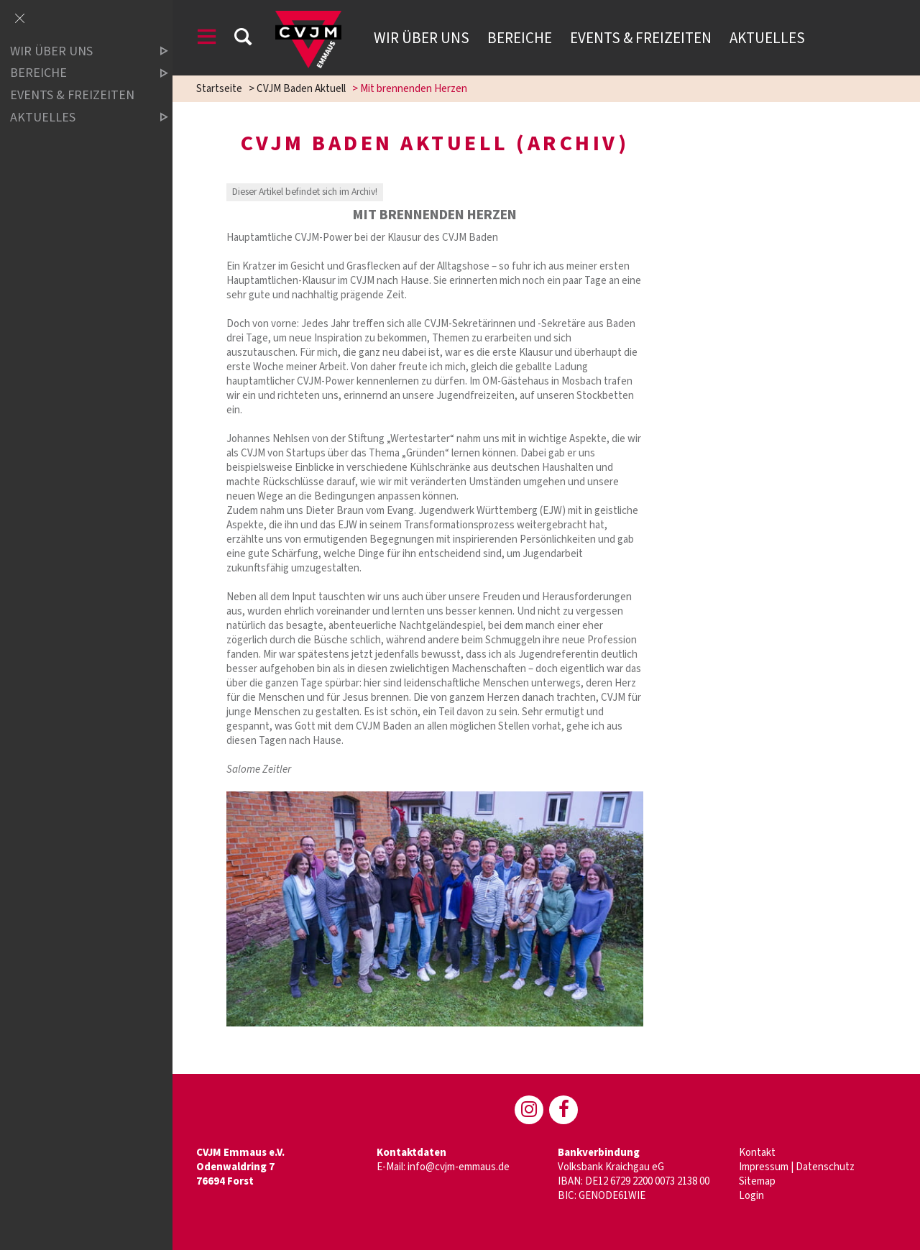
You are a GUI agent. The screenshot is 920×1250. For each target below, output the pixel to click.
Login (751, 1195)
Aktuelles (767, 38)
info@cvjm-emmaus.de (459, 1167)
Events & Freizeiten (641, 38)
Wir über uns (421, 38)
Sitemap (757, 1181)
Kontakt (757, 1152)
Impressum (763, 1167)
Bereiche (519, 38)
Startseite (219, 88)
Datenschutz (825, 1167)
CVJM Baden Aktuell (301, 88)
